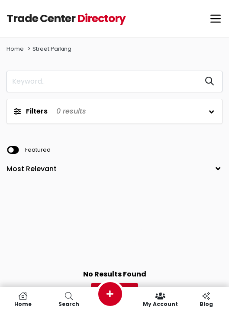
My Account (160, 299)
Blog (206, 299)
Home (15, 48)
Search (69, 299)
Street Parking (51, 48)
